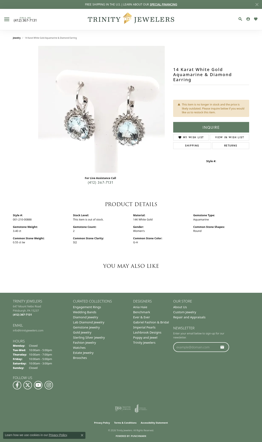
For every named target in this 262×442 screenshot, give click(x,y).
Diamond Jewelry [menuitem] (85, 317)
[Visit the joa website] (141, 408)
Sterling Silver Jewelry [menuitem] (89, 337)
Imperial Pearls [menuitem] (144, 327)
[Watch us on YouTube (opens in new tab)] (38, 385)
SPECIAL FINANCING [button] (163, 4)
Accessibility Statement (154, 422)
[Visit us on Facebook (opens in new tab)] (17, 385)
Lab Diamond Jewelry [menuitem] (88, 322)
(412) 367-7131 (100, 182)
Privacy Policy (102, 422)
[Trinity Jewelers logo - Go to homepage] (131, 19)
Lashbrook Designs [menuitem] (147, 332)
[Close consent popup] (82, 435)
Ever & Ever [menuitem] (141, 317)
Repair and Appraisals (189, 317)
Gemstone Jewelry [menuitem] (86, 327)
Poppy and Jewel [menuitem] (145, 337)
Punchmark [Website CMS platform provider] (138, 436)
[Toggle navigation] (6, 19)
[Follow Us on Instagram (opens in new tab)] (49, 385)
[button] (240, 19)
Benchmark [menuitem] (141, 312)
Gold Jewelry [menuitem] (82, 332)
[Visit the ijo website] (123, 408)
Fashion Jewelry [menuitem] (84, 342)
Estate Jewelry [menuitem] (83, 352)
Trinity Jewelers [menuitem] (144, 342)
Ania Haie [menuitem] (140, 307)
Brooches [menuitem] (80, 358)
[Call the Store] (22, 314)
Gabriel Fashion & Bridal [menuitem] (151, 322)
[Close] (256, 4)
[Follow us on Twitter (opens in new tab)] (27, 385)
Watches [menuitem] (79, 347)
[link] (25, 19)
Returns (230, 145)
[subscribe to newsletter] (222, 347)
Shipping (192, 145)
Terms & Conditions (125, 422)
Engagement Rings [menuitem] (87, 307)
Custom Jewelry (184, 312)
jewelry (17, 37)
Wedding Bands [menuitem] (84, 312)
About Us (180, 307)
